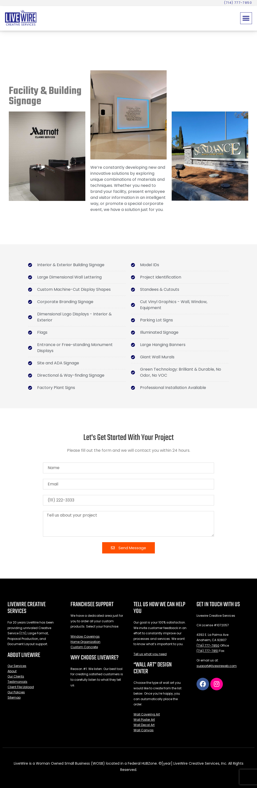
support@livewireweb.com (217, 666)
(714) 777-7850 (208, 645)
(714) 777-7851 (207, 651)
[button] (246, 18)
